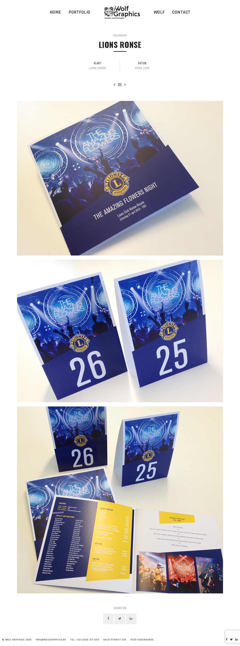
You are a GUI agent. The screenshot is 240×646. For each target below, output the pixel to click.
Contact (181, 12)
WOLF (159, 12)
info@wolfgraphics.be (51, 639)
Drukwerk (120, 35)
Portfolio (79, 12)
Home (55, 12)
